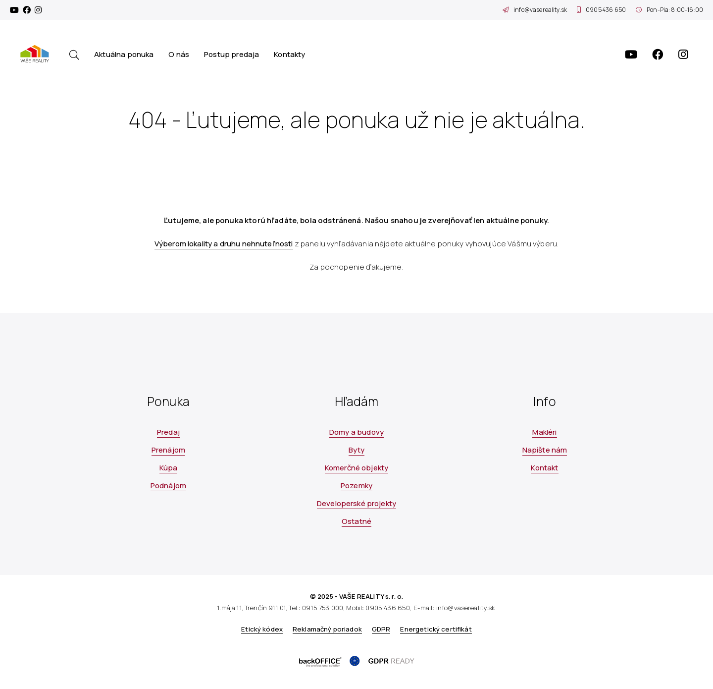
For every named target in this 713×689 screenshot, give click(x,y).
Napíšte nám (544, 450)
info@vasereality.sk (535, 9)
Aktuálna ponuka (123, 54)
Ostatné (356, 521)
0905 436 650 (601, 9)
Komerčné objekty (356, 467)
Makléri (544, 432)
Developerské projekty (356, 503)
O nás (178, 54)
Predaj (168, 432)
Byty (357, 450)
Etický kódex (262, 629)
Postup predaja (231, 54)
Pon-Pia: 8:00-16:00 (669, 9)
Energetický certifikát (435, 629)
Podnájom (168, 485)
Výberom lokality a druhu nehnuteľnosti (223, 243)
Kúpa (168, 467)
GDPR (381, 629)
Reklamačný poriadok (327, 629)
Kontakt (544, 467)
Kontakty (289, 54)
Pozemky (356, 485)
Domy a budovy (356, 432)
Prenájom (168, 450)
